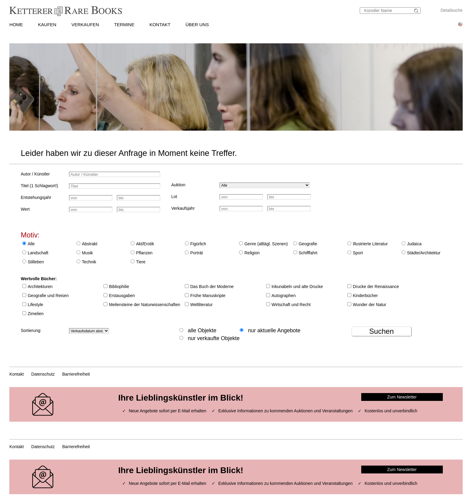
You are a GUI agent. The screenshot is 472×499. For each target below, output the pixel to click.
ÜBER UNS (197, 24)
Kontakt (16, 374)
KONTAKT (159, 24)
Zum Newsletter (402, 397)
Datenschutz (43, 374)
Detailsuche (451, 10)
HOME (16, 24)
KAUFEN (47, 24)
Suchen (381, 331)
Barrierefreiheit (76, 374)
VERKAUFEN (85, 24)
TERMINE (124, 24)
